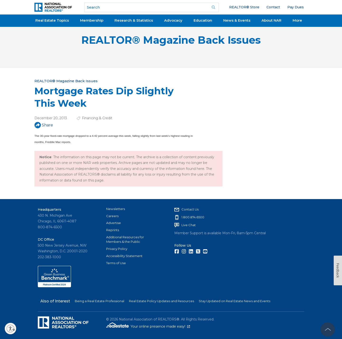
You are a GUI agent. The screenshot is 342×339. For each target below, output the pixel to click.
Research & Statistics (133, 20)
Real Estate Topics (52, 20)
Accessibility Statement (124, 256)
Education (203, 20)
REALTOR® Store (244, 7)
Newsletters (115, 209)
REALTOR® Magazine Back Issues (171, 40)
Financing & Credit (97, 118)
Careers (112, 216)
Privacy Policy (116, 249)
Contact (273, 7)
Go (213, 7)
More (297, 20)
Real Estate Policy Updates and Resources (161, 301)
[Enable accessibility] (10, 328)
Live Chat (188, 225)
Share (43, 125)
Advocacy (173, 20)
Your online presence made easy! (160, 326)
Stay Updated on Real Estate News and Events (234, 301)
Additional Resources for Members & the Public (125, 239)
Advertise (113, 223)
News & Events (236, 20)
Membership (91, 20)
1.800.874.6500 (192, 217)
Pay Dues (295, 7)
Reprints (112, 230)
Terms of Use (116, 263)
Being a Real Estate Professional (99, 301)
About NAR (271, 20)
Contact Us (190, 209)
